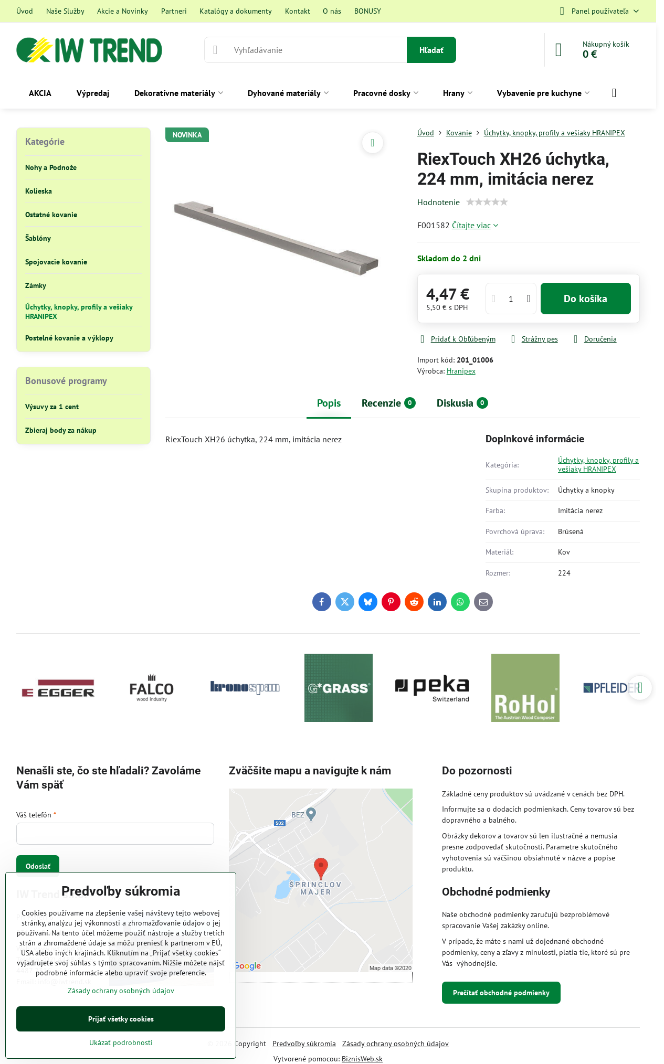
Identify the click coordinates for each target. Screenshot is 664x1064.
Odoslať (38, 866)
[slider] (487, 202)
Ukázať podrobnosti (121, 1042)
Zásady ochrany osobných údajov (395, 1043)
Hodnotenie (438, 202)
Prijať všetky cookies (121, 1019)
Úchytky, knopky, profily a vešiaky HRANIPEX (598, 464)
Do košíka (585, 298)
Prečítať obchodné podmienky (501, 992)
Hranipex (461, 371)
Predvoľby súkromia (304, 1043)
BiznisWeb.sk (362, 1058)
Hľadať (431, 50)
